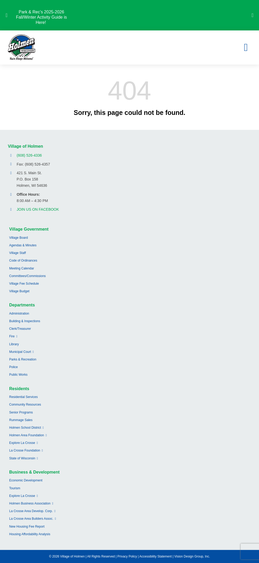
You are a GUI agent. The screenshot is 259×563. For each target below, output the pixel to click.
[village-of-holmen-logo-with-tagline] (21, 36)
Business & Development (34, 472)
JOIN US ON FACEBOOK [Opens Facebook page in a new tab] (38, 209)
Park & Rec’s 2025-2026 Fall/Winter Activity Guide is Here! (41, 17)
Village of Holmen (25, 146)
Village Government (29, 229)
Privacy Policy (127, 556)
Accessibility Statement (155, 556)
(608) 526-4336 (29, 155)
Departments (22, 305)
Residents (19, 388)
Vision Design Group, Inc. (192, 556)
